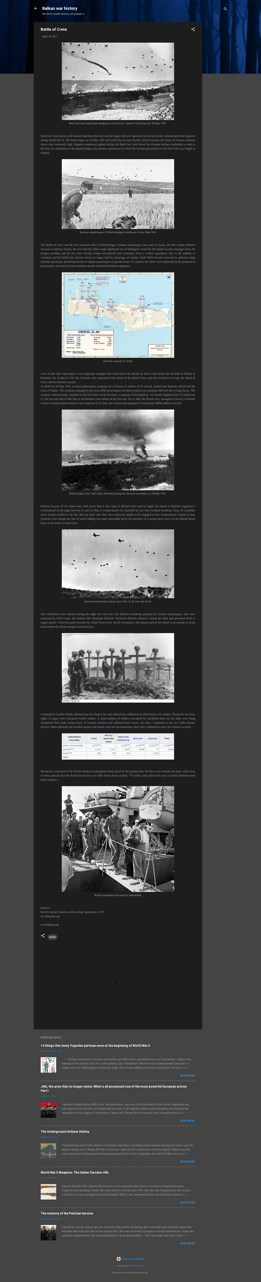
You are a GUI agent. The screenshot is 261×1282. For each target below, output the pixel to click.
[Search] (225, 9)
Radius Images (138, 1266)
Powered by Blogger (130, 1258)
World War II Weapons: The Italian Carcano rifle (74, 1172)
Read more (187, 1075)
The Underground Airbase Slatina (65, 1131)
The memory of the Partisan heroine (67, 1213)
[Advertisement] (216, 74)
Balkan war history (59, 8)
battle (52, 937)
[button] (193, 30)
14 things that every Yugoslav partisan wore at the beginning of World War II (95, 1045)
